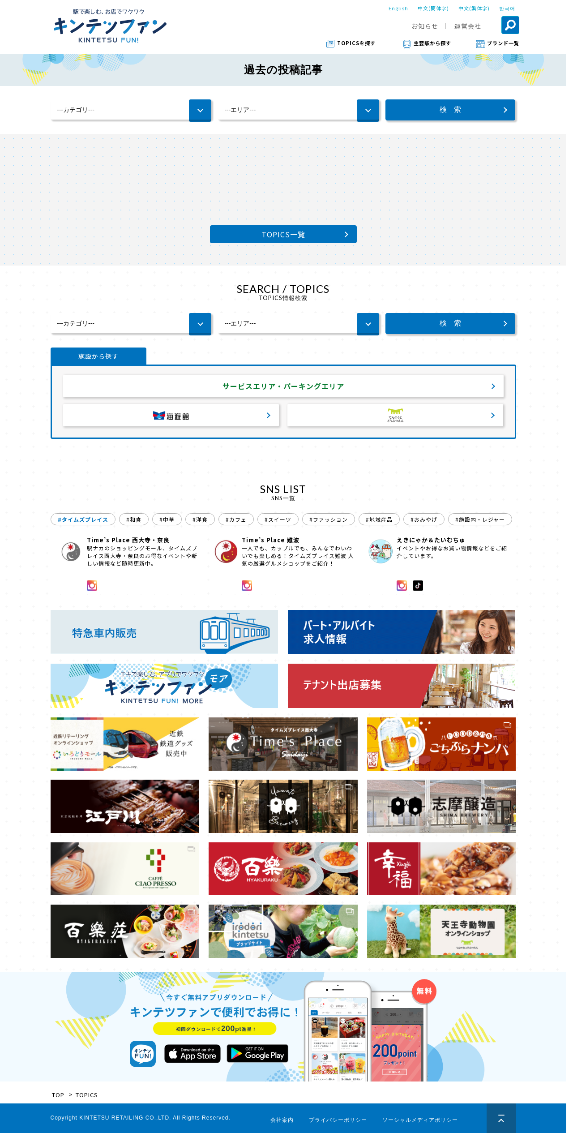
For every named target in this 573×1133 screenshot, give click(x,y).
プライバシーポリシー (338, 1120)
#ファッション (328, 519)
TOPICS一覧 (283, 234)
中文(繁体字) (474, 8)
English (398, 8)
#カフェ (236, 519)
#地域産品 (379, 519)
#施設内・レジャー (480, 519)
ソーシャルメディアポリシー (420, 1120)
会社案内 (282, 1120)
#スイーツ (278, 519)
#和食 (133, 519)
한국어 (507, 8)
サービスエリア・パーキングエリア (283, 386)
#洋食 (200, 519)
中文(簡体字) (433, 8)
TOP (58, 1094)
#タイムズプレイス (83, 519)
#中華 (167, 519)
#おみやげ (424, 519)
